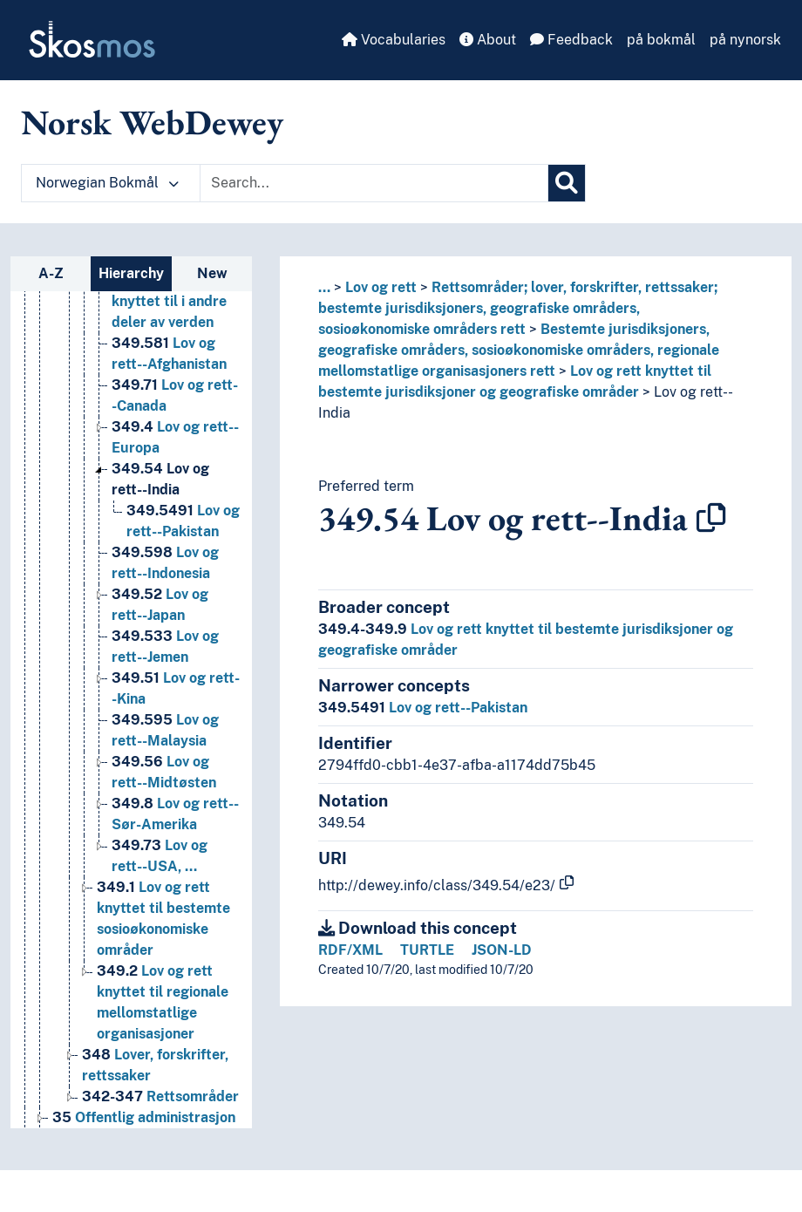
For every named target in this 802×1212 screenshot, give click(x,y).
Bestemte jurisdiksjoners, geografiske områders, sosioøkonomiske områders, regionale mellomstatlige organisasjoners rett (518, 350)
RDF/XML (350, 950)
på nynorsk (745, 39)
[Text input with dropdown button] (374, 183)
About (487, 39)
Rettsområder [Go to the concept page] (160, 1096)
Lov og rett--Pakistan (422, 707)
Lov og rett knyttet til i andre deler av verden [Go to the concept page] (170, 301)
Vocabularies (393, 39)
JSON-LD (502, 950)
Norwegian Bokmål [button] (107, 182)
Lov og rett (381, 287)
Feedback (571, 39)
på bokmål (661, 39)
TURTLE (427, 950)
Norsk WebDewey (152, 122)
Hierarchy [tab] (131, 273)
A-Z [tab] (51, 273)
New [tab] (212, 273)
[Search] (566, 183)
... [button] (324, 287)
